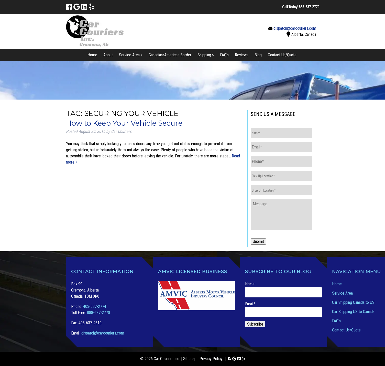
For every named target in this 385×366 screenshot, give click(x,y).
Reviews (241, 54)
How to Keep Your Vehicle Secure (124, 123)
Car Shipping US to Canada (353, 311)
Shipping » (205, 54)
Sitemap (189, 358)
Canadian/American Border (170, 54)
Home (92, 54)
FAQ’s (224, 54)
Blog (258, 54)
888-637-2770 (98, 312)
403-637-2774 (94, 306)
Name (283, 289)
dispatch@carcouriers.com (294, 28)
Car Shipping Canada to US (353, 302)
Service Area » (130, 54)
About (108, 54)
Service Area (342, 293)
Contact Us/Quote (282, 54)
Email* (283, 309)
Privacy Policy (211, 358)
